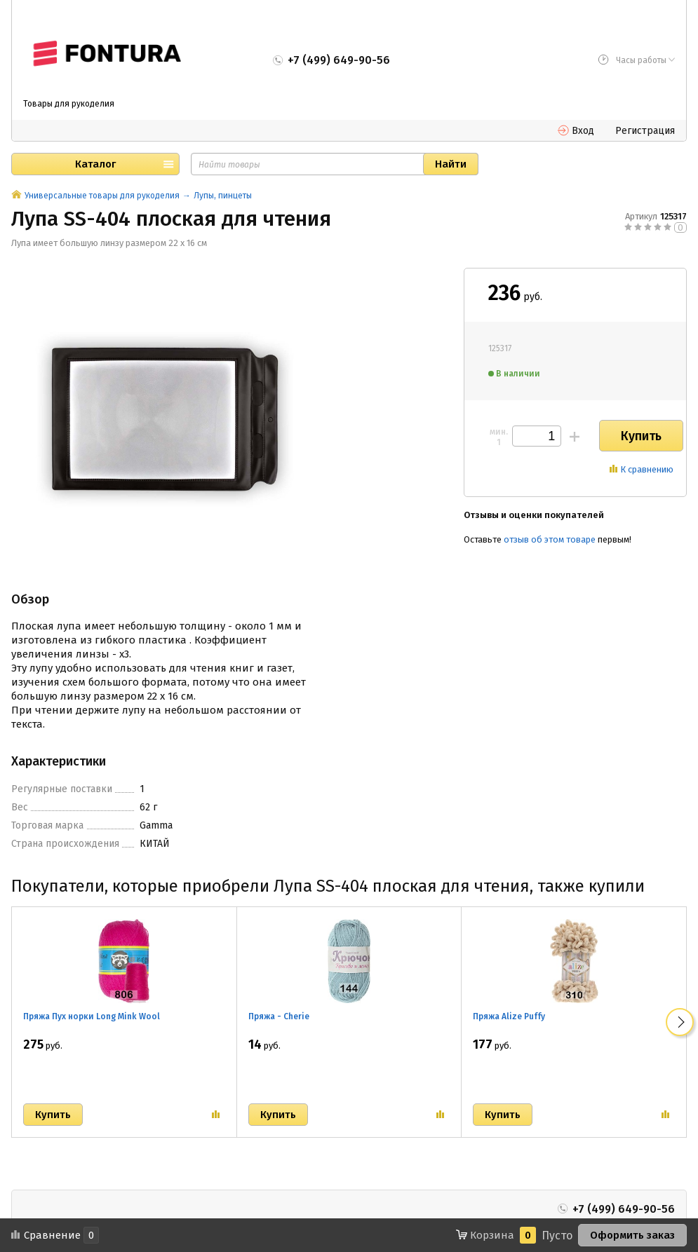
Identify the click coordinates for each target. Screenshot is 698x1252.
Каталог (95, 164)
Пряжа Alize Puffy (509, 1016)
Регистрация (645, 131)
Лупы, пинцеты (223, 195)
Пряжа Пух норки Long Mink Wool (91, 1016)
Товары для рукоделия (68, 104)
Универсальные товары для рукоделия (102, 195)
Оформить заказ (632, 1235)
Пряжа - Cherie (278, 1016)
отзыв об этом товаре (550, 539)
